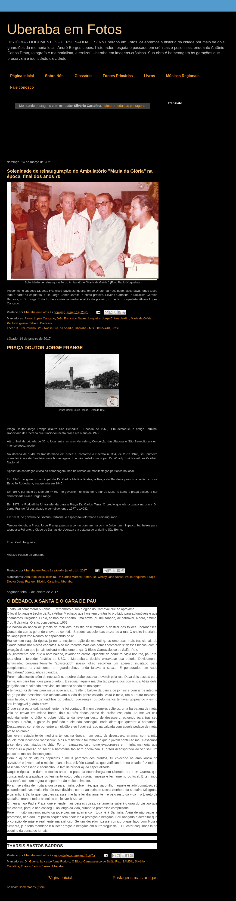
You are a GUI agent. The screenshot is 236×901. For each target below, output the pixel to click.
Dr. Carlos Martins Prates (74, 577)
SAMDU (127, 861)
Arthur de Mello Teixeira (40, 577)
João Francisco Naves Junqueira (78, 318)
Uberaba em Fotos (64, 29)
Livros (149, 76)
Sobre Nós (54, 76)
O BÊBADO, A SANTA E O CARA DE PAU (51, 601)
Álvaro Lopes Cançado (40, 318)
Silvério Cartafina (40, 323)
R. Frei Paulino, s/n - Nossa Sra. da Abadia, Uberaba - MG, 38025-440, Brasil (67, 328)
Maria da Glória (141, 318)
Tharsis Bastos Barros (35, 866)
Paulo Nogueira (17, 323)
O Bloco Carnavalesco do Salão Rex (96, 861)
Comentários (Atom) (32, 887)
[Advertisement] (82, 135)
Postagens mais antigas (135, 877)
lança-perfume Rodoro (55, 861)
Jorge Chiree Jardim (115, 318)
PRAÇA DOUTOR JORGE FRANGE (45, 347)
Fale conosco (22, 87)
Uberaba (66, 581)
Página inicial (22, 76)
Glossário (83, 76)
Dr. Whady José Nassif (108, 577)
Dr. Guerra (32, 861)
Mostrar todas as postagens (124, 106)
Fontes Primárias (118, 76)
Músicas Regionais (182, 76)
